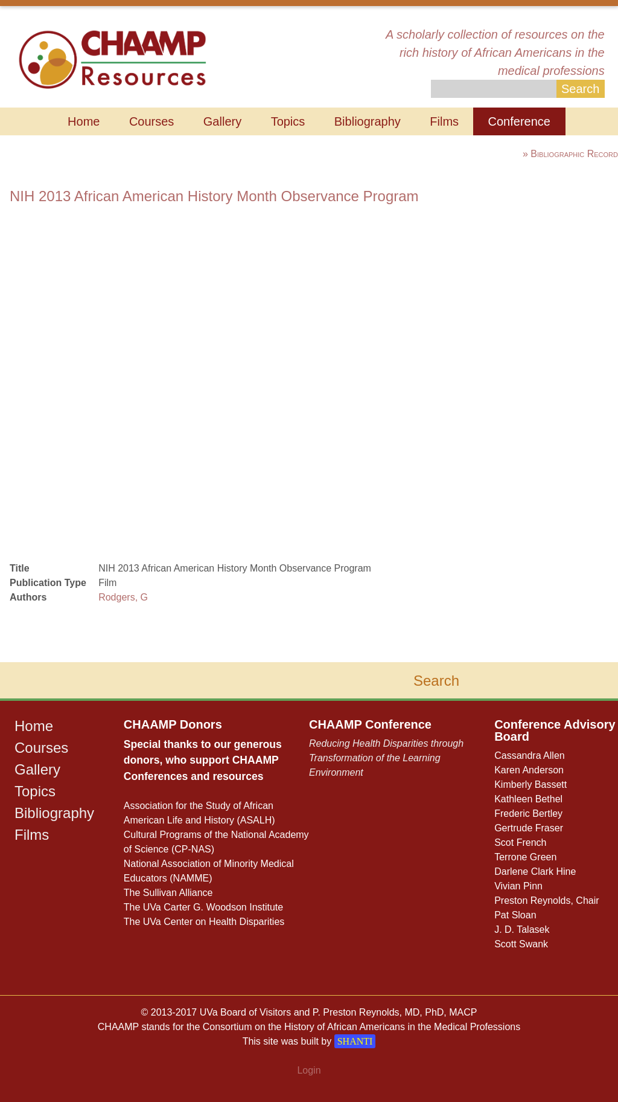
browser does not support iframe (204, 377)
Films (444, 121)
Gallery (222, 121)
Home (84, 121)
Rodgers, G (123, 597)
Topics (288, 121)
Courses (151, 121)
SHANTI (355, 1041)
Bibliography (367, 121)
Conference (519, 121)
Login (308, 1070)
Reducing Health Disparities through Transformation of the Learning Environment (386, 758)
